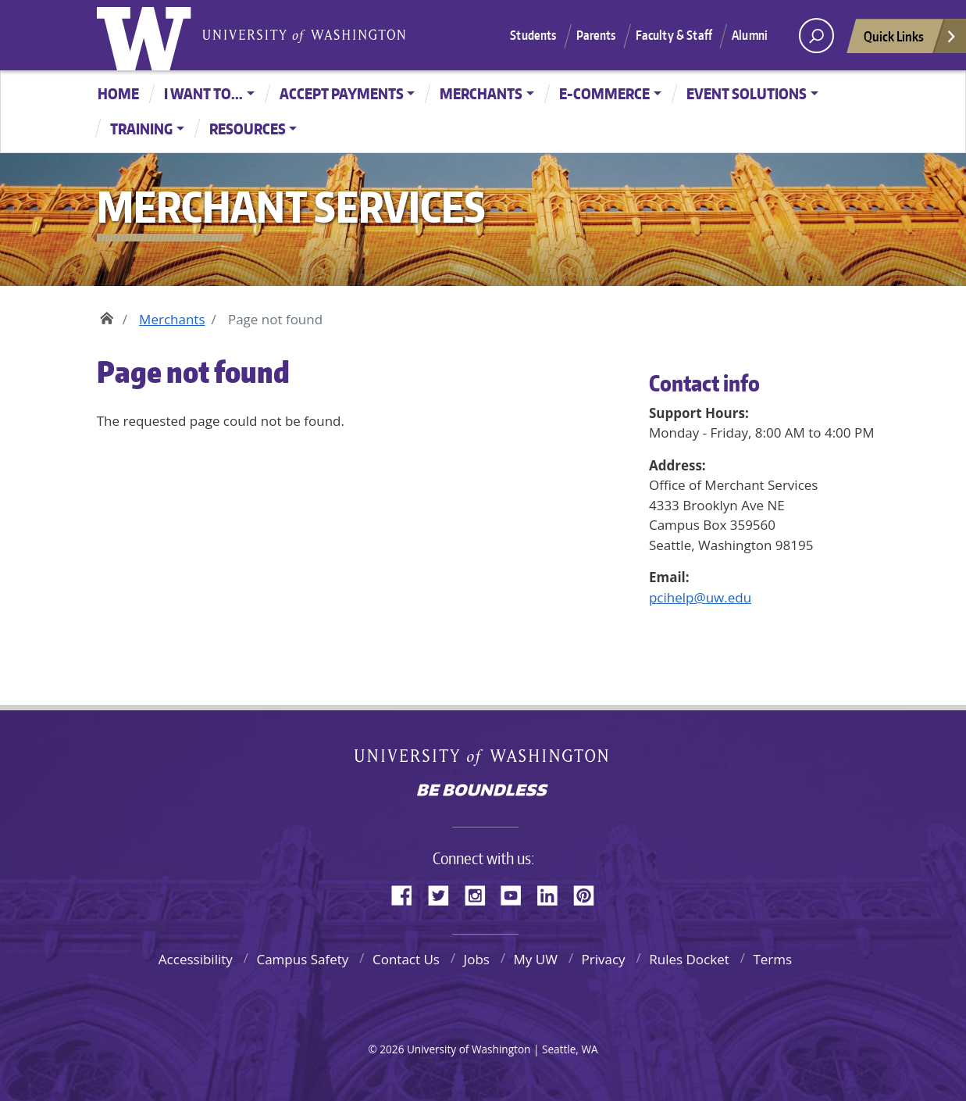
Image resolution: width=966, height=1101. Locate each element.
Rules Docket (689, 959)
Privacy (604, 959)
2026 (392, 1049)
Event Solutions (746, 93)
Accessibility (196, 959)
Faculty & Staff (674, 35)
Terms (772, 959)
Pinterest (589, 893)
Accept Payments (342, 93)
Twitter (444, 893)
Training (141, 128)
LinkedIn (552, 893)
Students (533, 35)
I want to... (203, 93)
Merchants (481, 93)
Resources (247, 128)
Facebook (407, 893)
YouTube (517, 893)
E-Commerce (604, 93)
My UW (536, 959)
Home (118, 93)
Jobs (477, 959)
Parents (596, 35)
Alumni (750, 35)
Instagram (480, 893)
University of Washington (147, 35)
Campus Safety (302, 959)
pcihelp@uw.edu (700, 597)
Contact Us (406, 959)
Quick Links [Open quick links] (910, 40)
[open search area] (816, 35)
